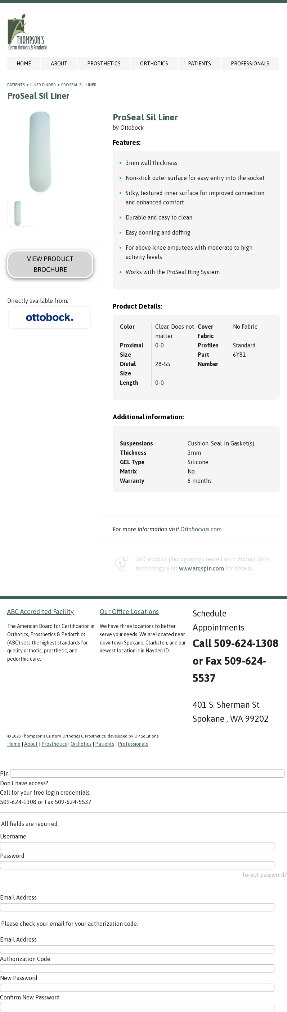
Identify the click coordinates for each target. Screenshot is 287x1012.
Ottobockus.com (201, 529)
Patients (199, 63)
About (59, 63)
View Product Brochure (50, 264)
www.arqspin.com (201, 568)
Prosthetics (104, 63)
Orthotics (154, 63)
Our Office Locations (129, 611)
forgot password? (265, 875)
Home (24, 63)
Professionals (250, 63)
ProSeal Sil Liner (79, 84)
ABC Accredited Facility (40, 611)
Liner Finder (43, 84)
